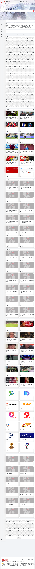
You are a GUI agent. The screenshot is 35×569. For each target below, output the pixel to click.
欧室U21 (14, 61)
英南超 (19, 68)
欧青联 (6, 66)
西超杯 (19, 80)
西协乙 (10, 80)
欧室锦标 (27, 59)
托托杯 (32, 54)
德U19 (32, 82)
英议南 (10, 68)
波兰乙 (19, 537)
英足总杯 (27, 71)
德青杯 (15, 85)
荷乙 (23, 94)
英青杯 (10, 73)
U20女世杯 (28, 45)
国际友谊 (6, 52)
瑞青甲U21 (19, 101)
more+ (33, 36)
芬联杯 (11, 106)
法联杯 (32, 87)
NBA (10, 40)
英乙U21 (23, 71)
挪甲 (16, 106)
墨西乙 (32, 530)
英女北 (6, 71)
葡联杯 (10, 92)
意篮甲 (23, 530)
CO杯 (28, 61)
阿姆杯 (19, 59)
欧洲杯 (23, 54)
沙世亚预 (32, 52)
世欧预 (19, 40)
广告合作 (25, 559)
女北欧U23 (32, 59)
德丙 (19, 82)
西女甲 (23, 80)
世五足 (10, 47)
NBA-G (10, 530)
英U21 (19, 71)
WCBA (28, 528)
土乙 (32, 528)
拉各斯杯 (14, 54)
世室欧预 (10, 52)
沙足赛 (23, 52)
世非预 (32, 40)
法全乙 (15, 87)
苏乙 (19, 92)
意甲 (14, 38)
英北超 (15, 68)
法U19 (28, 87)
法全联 (10, 87)
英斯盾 (23, 73)
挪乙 (21, 106)
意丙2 (23, 75)
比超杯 (23, 99)
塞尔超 (23, 535)
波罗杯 (15, 59)
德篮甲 (19, 530)
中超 (28, 38)
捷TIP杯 (23, 61)
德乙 (10, 82)
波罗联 (19, 61)
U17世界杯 (32, 45)
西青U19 (28, 523)
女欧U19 (6, 59)
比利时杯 (19, 99)
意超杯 (23, 78)
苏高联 (28, 92)
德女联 (28, 82)
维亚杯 (10, 78)
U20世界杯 (19, 45)
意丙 (19, 75)
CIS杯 (10, 61)
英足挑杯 (6, 73)
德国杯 (6, 85)
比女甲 (15, 99)
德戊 (23, 521)
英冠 (23, 66)
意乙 (14, 75)
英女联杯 (32, 73)
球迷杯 (23, 45)
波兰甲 (19, 535)
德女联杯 (23, 85)
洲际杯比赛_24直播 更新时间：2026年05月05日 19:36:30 (19, 34)
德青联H (28, 530)
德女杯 (10, 85)
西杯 (28, 80)
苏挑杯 (19, 94)
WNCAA (14, 528)
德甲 (19, 38)
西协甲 (6, 528)
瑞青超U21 (15, 101)
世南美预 (27, 40)
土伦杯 (10, 45)
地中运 (10, 66)
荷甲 (28, 94)
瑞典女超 (23, 101)
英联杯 (32, 71)
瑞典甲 (6, 101)
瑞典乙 (10, 101)
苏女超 (10, 94)
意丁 (19, 521)
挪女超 (27, 106)
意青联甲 (6, 78)
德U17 (23, 82)
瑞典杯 (32, 101)
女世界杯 (6, 45)
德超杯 (19, 85)
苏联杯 (15, 94)
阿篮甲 (32, 523)
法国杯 (23, 87)
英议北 (23, 68)
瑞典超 (28, 99)
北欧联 (32, 61)
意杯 (32, 75)
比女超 (6, 99)
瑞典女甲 (27, 101)
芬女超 (6, 106)
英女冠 (15, 71)
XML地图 (22, 559)
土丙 (19, 523)
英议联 (6, 68)
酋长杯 (10, 59)
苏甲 (23, 92)
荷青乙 (32, 94)
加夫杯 (15, 45)
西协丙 (10, 521)
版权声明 (32, 559)
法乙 (6, 87)
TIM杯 (19, 78)
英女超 (32, 68)
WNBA (32, 38)
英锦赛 (15, 73)
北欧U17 (6, 61)
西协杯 (32, 80)
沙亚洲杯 (19, 52)
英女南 (10, 71)
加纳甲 (10, 528)
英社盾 (19, 73)
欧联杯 (19, 54)
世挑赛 (28, 47)
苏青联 (32, 92)
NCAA (6, 521)
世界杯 (15, 40)
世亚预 (23, 40)
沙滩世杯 (27, 52)
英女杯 (6, 75)
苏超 (6, 92)
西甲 (10, 38)
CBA (6, 40)
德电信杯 (27, 85)
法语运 (23, 47)
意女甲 (28, 75)
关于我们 (28, 559)
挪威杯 (32, 106)
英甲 (28, 66)
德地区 (15, 82)
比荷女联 (10, 99)
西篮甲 (15, 530)
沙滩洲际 (10, 54)
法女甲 (19, 87)
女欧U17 (23, 59)
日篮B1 (15, 523)
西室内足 (14, 80)
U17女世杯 (6, 47)
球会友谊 (19, 47)
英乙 (32, 66)
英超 (6, 38)
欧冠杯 (28, 54)
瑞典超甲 (32, 99)
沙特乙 (23, 528)
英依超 (28, 68)
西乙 (6, 80)
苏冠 (14, 92)
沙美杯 (6, 54)
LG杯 (15, 47)
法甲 (23, 38)
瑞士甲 (19, 528)
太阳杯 (15, 66)
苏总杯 (6, 94)
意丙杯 (15, 78)
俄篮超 (28, 535)
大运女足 (32, 47)
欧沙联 (15, 52)
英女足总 (27, 73)
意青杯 (28, 78)
